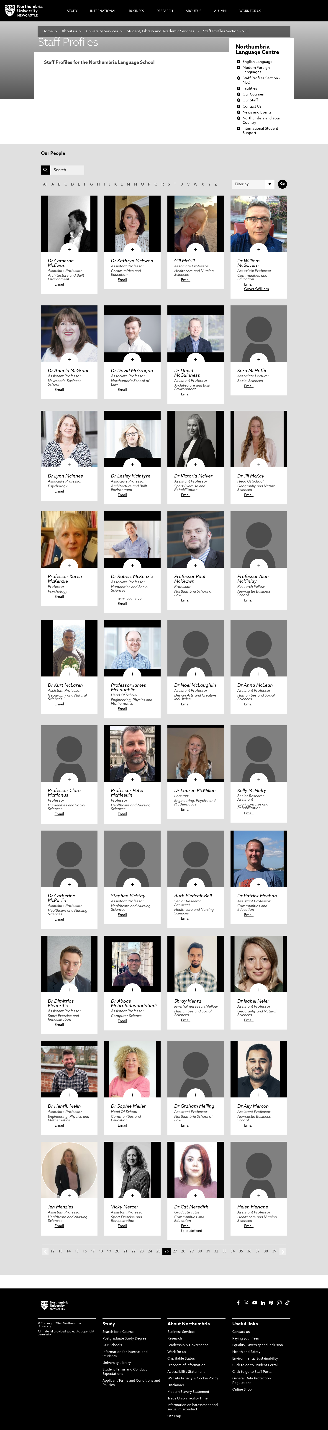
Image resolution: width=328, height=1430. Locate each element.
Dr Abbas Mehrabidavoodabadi (134, 1003)
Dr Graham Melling (194, 1106)
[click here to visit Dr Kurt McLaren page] (69, 648)
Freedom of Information (186, 1365)
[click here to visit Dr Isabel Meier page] (259, 964)
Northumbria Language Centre (257, 49)
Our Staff (250, 100)
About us (69, 31)
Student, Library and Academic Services (160, 31)
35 (241, 1251)
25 (158, 1251)
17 (93, 1251)
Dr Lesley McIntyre (130, 476)
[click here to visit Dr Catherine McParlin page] (69, 859)
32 (216, 1251)
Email (59, 285)
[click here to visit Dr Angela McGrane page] (69, 333)
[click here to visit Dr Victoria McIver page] (195, 439)
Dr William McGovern (248, 263)
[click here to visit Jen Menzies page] (69, 1170)
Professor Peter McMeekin (127, 793)
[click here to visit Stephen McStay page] (132, 859)
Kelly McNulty (251, 791)
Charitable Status (181, 1358)
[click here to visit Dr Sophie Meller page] (132, 1069)
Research (174, 1338)
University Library (116, 1363)
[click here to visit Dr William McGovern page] (259, 224)
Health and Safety (246, 1352)
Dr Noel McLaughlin (195, 685)
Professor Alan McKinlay (253, 579)
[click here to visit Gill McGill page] (195, 224)
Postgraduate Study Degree (124, 1338)
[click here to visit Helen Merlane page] (259, 1170)
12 (52, 1251)
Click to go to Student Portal (255, 1365)
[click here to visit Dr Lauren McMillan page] (195, 753)
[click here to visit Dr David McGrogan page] (132, 333)
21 (125, 1251)
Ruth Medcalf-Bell (193, 896)
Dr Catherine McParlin (61, 898)
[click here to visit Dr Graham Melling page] (195, 1069)
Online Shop (242, 1389)
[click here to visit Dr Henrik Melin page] (69, 1069)
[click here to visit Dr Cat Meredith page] (195, 1170)
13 (60, 1251)
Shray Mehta (187, 1001)
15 (77, 1251)
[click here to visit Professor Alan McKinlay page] (259, 539)
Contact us (241, 1332)
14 (69, 1251)
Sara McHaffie (252, 371)
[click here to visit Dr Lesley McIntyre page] (132, 439)
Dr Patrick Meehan (257, 896)
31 (208, 1251)
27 (175, 1251)
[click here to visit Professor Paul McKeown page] (195, 539)
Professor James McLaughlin (128, 687)
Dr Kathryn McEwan (132, 261)
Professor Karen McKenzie (65, 579)
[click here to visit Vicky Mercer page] (132, 1170)
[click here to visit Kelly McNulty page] (259, 753)
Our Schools (112, 1345)
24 (150, 1251)
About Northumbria (188, 1324)
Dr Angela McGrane (69, 371)
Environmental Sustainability (255, 1358)
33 (224, 1251)
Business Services (181, 1332)
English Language (257, 62)
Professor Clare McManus (64, 793)
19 (109, 1251)
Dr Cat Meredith (191, 1207)
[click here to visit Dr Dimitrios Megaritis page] (69, 964)
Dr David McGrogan (132, 371)
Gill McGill (184, 261)
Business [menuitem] (136, 11)
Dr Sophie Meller (128, 1106)
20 (117, 1251)
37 (258, 1251)
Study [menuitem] (72, 11)
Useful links (245, 1324)
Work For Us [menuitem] (250, 11)
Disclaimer (175, 1385)
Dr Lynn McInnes (65, 476)
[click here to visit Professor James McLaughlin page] (132, 648)
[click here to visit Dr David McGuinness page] (195, 333)
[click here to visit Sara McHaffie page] (259, 333)
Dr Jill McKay (250, 476)
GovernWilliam (256, 289)
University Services (102, 31)
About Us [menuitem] (193, 11)
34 (233, 1251)
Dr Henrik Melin (64, 1106)
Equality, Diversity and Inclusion (257, 1345)
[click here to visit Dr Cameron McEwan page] (69, 224)
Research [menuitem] (165, 11)
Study (108, 1324)
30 (200, 1251)
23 (142, 1251)
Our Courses (253, 94)
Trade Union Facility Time (187, 1398)
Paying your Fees (245, 1338)
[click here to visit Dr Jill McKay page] (259, 439)
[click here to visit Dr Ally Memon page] (259, 1069)
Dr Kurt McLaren (65, 685)
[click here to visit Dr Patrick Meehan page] (259, 859)
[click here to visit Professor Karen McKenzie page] (69, 539)
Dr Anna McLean (255, 685)
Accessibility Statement (186, 1372)
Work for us (176, 1352)
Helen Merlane (252, 1207)
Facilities (250, 88)
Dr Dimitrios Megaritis (61, 1003)
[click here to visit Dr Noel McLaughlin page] (195, 648)
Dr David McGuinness (187, 373)
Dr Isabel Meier (253, 1001)
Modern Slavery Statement (188, 1392)
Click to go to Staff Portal (252, 1372)
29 (192, 1251)
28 (183, 1251)
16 (85, 1251)
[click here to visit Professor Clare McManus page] (69, 753)
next (282, 1251)
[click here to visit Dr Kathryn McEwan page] (132, 224)
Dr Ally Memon (253, 1106)
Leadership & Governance (187, 1345)
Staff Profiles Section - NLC (226, 31)
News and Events (257, 112)
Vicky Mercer (124, 1207)
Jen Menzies (60, 1207)
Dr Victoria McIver (193, 476)
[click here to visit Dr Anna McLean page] (259, 648)
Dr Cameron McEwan (61, 263)
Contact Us (252, 106)
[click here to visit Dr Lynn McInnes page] (69, 439)
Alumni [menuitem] (220, 11)
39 (274, 1251)
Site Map (174, 1416)
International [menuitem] (103, 11)
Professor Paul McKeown (189, 579)
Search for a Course (117, 1332)
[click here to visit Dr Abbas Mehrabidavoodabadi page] (132, 964)
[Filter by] (253, 184)
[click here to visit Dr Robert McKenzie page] (132, 539)
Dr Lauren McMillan (195, 791)
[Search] (67, 170)
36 (249, 1251)
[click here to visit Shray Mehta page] (195, 964)
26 (166, 1251)
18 (101, 1251)
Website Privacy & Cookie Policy (192, 1378)
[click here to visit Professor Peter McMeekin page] (132, 753)
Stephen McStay (128, 896)
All (45, 184)
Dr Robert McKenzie (132, 577)
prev (45, 1251)
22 (133, 1251)
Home (47, 31)
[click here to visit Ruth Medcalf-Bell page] (195, 859)
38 (266, 1251)
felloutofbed (191, 1231)
